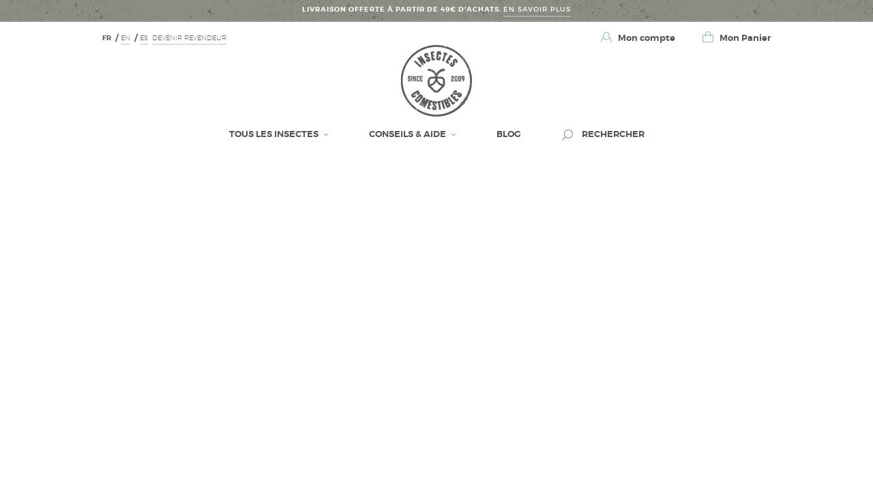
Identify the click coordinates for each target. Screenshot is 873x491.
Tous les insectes (275, 134)
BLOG (509, 134)
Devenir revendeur (189, 37)
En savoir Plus (537, 9)
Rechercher (612, 134)
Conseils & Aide (408, 134)
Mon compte (645, 38)
